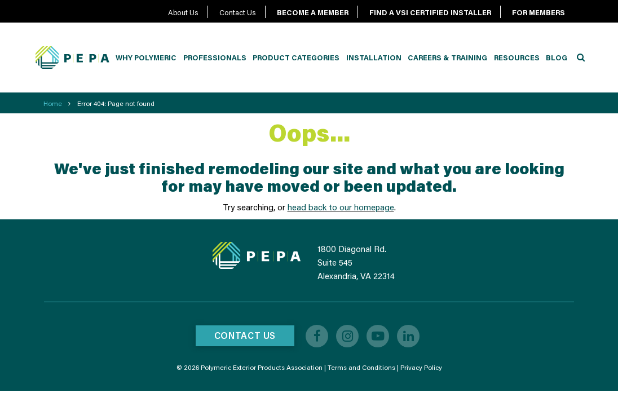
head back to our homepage (341, 207)
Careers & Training (447, 57)
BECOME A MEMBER (312, 12)
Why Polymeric (146, 57)
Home (52, 103)
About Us (183, 12)
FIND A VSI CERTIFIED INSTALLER (430, 12)
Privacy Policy (421, 367)
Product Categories (296, 57)
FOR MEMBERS (538, 12)
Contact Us (237, 12)
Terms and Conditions (361, 367)
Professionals (214, 57)
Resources (517, 57)
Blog (556, 57)
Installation (373, 57)
